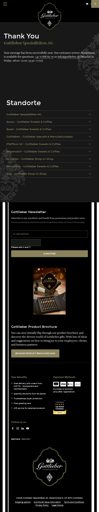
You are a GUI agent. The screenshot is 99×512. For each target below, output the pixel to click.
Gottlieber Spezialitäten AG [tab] (48, 114)
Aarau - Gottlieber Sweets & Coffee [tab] (48, 121)
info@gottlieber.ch (69, 57)
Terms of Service (73, 222)
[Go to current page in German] (15, 439)
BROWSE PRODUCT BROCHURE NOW (35, 353)
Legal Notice (57, 505)
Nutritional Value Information (47, 502)
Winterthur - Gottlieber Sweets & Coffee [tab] (48, 166)
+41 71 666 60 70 (44, 57)
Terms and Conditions (74, 502)
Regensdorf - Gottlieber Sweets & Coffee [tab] (48, 151)
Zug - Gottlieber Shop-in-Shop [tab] (48, 173)
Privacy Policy (57, 222)
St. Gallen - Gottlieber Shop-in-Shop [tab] (48, 159)
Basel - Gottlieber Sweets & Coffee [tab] (48, 129)
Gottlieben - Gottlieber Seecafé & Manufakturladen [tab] (48, 136)
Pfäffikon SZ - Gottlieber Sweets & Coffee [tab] (48, 144)
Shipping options (23, 502)
